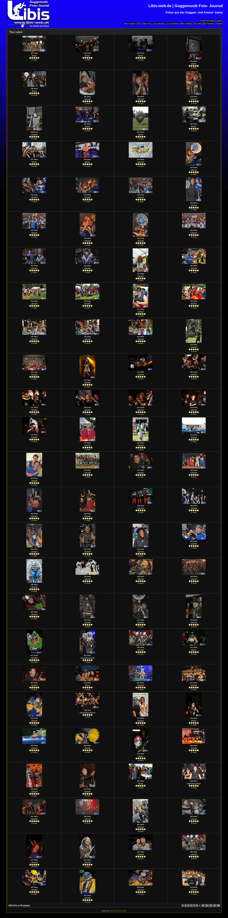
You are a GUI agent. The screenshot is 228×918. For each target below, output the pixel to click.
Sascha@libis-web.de (87, 712)
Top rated (197, 24)
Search (219, 24)
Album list (146, 24)
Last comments (172, 24)
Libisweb (87, 99)
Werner (34, 55)
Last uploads (158, 24)
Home (202, 21)
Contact (211, 21)
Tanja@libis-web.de (87, 658)
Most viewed (186, 24)
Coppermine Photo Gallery (118, 911)
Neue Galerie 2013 (132, 24)
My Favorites (208, 24)
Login (218, 21)
